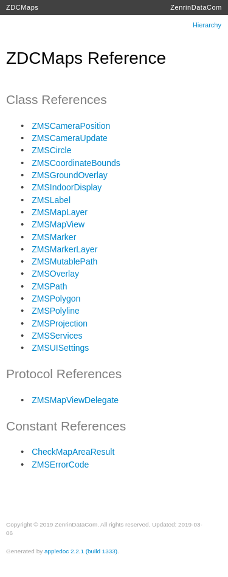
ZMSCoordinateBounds (76, 163)
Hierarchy (207, 25)
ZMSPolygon (56, 298)
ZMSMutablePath (64, 261)
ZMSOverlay (55, 273)
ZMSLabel (51, 200)
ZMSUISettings (60, 348)
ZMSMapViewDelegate (75, 400)
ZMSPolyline (56, 311)
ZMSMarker (54, 237)
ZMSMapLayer (60, 212)
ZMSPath (49, 286)
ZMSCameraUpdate (70, 138)
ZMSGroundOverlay (69, 175)
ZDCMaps (22, 7)
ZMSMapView (58, 224)
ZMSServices (57, 335)
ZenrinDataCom (196, 7)
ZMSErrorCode (60, 464)
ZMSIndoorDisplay (67, 187)
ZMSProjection (60, 323)
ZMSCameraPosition (71, 126)
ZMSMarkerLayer (64, 249)
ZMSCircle (51, 150)
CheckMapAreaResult (73, 452)
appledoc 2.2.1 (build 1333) (80, 551)
